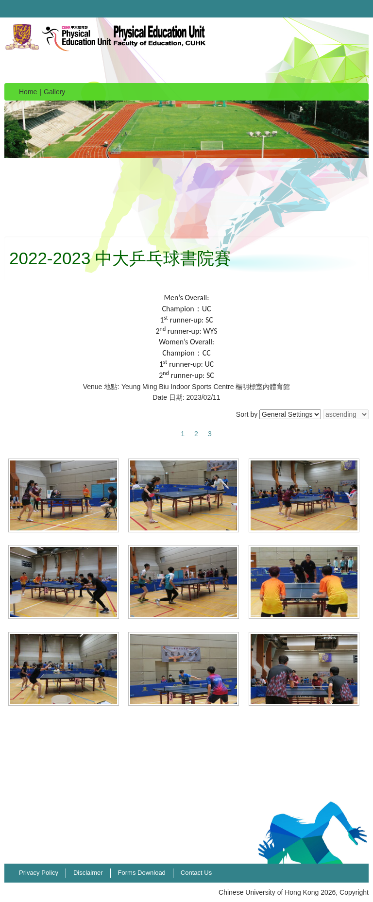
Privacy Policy (38, 872)
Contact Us (196, 872)
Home (28, 92)
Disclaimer (88, 872)
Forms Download (142, 872)
